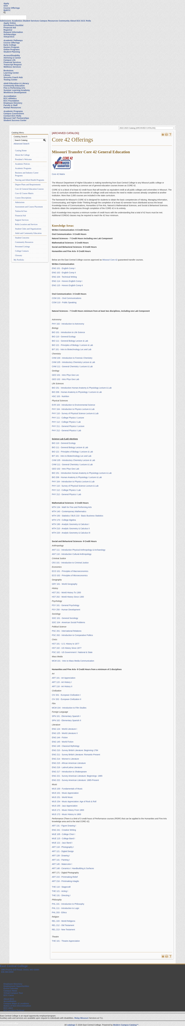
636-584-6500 (7, 972)
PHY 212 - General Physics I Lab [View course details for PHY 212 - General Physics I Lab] (66, 430)
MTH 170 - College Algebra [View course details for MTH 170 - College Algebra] (64, 520)
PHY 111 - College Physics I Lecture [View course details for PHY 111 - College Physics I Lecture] (68, 418)
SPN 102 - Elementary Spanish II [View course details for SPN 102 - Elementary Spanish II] (66, 720)
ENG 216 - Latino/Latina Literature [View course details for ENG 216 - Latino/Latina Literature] (67, 767)
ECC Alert (8, 1008)
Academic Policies (22, 164)
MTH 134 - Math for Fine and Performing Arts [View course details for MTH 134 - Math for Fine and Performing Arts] (72, 507)
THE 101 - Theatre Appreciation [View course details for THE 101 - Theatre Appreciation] (66, 941)
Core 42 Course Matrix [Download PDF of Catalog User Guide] (24, 193)
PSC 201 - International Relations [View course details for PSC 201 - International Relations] (66, 631)
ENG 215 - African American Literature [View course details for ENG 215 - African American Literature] (69, 763)
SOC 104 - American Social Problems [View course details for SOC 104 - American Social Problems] (68, 622)
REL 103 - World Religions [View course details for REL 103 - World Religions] (63, 921)
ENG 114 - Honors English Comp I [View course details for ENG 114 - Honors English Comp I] (67, 281)
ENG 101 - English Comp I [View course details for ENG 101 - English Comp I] (63, 268)
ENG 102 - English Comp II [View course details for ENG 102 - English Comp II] (64, 272)
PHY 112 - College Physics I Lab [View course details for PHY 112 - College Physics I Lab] (66, 422)
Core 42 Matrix (58, 174)
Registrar (8, 30)
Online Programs (12, 49)
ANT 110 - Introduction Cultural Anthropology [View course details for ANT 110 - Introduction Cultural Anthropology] (71, 554)
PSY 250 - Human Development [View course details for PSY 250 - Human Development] (66, 609)
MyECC (7, 10)
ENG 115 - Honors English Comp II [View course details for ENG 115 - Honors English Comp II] (67, 285)
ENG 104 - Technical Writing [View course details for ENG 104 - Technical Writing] (64, 277)
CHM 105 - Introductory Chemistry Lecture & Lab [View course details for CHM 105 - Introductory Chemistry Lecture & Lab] (73, 362)
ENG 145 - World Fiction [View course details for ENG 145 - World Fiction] (62, 742)
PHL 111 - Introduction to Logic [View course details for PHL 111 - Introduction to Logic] (65, 908)
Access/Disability (12, 55)
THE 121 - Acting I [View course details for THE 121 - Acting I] (60, 891)
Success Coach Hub (13, 77)
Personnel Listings (22, 247)
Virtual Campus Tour (13, 993)
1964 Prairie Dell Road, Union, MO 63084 (20, 970)
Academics (17, 21)
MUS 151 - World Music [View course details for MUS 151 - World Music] (62, 797)
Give (6, 6)
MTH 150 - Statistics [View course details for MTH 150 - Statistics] (61, 516)
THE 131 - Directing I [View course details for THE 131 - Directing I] (61, 895)
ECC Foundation (11, 101)
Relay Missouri (81, 1018)
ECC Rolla (86, 21)
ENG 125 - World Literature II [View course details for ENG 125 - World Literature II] (65, 733)
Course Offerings (12, 8)
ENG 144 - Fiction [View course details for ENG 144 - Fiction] (60, 737)
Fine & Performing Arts (14, 88)
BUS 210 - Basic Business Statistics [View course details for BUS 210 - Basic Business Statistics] (87, 516)
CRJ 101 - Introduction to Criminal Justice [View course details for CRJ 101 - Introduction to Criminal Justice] (70, 563)
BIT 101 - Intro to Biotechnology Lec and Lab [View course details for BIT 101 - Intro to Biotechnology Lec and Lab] (71, 349)
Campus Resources (49, 21)
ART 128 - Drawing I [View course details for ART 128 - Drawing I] (61, 855)
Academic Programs (13, 111)
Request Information (13, 32)
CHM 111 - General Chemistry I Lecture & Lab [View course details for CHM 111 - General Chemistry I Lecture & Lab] (72, 366)
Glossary (18, 255)
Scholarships (10, 34)
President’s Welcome (23, 159)
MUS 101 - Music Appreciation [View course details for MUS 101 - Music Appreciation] (65, 793)
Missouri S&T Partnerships (16, 118)
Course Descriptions (23, 198)
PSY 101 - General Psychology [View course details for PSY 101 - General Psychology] (65, 605)
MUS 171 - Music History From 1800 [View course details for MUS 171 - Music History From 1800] (68, 810)
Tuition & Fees (21, 211)
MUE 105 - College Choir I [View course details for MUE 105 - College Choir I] (63, 834)
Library (7, 75)
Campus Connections (14, 113)
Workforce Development (15, 92)
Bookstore (8, 70)
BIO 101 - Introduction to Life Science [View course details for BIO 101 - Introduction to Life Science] (68, 332)
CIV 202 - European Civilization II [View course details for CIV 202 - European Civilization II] (66, 699)
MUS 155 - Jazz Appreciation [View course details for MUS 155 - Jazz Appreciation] (65, 806)
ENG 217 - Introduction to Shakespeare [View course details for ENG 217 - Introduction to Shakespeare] (69, 771)
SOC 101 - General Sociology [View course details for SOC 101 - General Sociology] (65, 618)
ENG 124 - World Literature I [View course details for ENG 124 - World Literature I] (64, 729)
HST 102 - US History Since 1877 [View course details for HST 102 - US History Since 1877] (66, 648)
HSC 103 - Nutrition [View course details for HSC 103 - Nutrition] (60, 396)
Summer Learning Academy (17, 90)
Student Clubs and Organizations (28, 229)
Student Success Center (15, 120)
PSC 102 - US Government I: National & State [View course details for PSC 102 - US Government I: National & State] (72, 652)
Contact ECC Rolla (12, 116)
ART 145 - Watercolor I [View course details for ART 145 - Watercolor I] (62, 864)
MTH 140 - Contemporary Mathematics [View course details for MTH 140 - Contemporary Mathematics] (69, 511)
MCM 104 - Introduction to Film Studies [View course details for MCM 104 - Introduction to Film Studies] (69, 708)
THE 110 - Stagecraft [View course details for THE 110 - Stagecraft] (61, 887)
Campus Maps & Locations (16, 1003)
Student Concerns (22, 238)
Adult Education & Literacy (16, 83)
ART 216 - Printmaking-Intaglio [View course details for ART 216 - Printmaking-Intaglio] (65, 881)
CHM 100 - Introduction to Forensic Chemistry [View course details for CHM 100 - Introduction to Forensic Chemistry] (72, 358)
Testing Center (10, 80)
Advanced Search (21, 144)
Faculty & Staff (10, 105)
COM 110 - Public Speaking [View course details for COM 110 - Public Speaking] (64, 302)
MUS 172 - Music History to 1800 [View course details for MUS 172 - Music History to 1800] (66, 814)
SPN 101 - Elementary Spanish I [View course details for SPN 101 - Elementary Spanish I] (66, 716)
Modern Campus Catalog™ (126, 1025)
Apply (6, 3)
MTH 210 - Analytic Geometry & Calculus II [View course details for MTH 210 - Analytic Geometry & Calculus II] (71, 528)
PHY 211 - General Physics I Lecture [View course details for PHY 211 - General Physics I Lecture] (68, 426)
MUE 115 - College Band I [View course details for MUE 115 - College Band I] (63, 838)
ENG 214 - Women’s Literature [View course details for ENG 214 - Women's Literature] (65, 759)
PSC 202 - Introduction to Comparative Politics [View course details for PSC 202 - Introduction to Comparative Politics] (72, 635)
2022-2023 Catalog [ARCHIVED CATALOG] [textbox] (137, 128)
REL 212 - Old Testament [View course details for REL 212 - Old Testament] (63, 925)
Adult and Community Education (28, 233)
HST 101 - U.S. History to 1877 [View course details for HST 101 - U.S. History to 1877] (65, 644)
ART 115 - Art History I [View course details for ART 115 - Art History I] (62, 682)
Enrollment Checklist (13, 25)
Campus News (10, 991)
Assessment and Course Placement (29, 207)
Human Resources (12, 107)
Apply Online (10, 23)
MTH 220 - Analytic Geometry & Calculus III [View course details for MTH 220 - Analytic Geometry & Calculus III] (71, 533)
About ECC (75, 21)
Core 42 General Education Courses (29, 189)
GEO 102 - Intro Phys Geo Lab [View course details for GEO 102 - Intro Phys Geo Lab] (65, 379)
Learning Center (11, 73)
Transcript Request (13, 64)
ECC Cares (9, 995)
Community (64, 21)
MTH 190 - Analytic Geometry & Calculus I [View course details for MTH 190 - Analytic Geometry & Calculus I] (70, 524)
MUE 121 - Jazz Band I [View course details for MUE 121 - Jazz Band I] (62, 843)
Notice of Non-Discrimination (17, 1006)
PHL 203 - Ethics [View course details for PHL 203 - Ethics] (59, 912)
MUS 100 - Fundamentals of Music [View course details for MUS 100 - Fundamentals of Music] (67, 789)
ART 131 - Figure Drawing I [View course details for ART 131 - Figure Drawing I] (64, 826)
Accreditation (10, 96)
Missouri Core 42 (110, 260)
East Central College (14, 966)
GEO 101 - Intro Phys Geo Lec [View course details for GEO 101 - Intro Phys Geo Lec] (65, 375)
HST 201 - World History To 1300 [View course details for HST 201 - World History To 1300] (66, 592)
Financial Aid (10, 27)
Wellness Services (12, 67)
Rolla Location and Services (26, 224)
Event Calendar (11, 988)
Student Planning (12, 52)
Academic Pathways (13, 40)
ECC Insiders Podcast (14, 1010)
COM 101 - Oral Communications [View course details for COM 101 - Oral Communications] (66, 298)
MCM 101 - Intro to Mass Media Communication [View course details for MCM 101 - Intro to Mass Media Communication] (73, 661)
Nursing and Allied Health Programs (29, 180)
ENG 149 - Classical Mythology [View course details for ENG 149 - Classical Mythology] (65, 746)
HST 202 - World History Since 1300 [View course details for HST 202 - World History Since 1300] (68, 597)
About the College (22, 155)
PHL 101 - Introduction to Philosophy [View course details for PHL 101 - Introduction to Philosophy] (68, 904)
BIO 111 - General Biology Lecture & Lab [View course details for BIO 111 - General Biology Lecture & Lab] (70, 341)
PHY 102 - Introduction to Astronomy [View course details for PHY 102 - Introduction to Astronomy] (68, 324)
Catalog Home (21, 151)
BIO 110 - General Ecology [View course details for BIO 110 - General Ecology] (64, 336)
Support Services (22, 220)
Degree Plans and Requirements (27, 185)
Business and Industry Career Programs (26, 174)
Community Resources (24, 242)
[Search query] (13, 17)
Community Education (14, 86)
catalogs (71, 1025)
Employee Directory (13, 103)
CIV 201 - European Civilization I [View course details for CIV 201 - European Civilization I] (66, 695)
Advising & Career (12, 58)
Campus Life (9, 60)
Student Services (31, 21)
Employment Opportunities (16, 986)
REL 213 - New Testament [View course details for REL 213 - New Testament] (63, 929)
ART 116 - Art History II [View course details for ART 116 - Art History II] (62, 686)
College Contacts (22, 251)
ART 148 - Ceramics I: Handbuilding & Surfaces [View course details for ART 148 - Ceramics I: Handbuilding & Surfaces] (73, 868)
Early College (10, 45)
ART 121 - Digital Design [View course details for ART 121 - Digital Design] (63, 851)
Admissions (5, 21)
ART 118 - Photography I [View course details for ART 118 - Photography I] (63, 847)
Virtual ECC (9, 37)
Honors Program (11, 47)
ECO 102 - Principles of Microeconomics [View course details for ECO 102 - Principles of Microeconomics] (70, 575)
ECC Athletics (10, 98)
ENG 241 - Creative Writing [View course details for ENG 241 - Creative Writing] (64, 830)
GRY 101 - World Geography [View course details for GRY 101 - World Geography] (64, 584)
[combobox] (147, 128)
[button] (5, 13)
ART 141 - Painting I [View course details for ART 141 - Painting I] (61, 860)
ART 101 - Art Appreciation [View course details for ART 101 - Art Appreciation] (63, 678)
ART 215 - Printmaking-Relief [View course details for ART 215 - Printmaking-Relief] (65, 877)
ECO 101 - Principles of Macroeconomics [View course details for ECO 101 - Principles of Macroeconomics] (70, 571)
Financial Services (12, 62)
